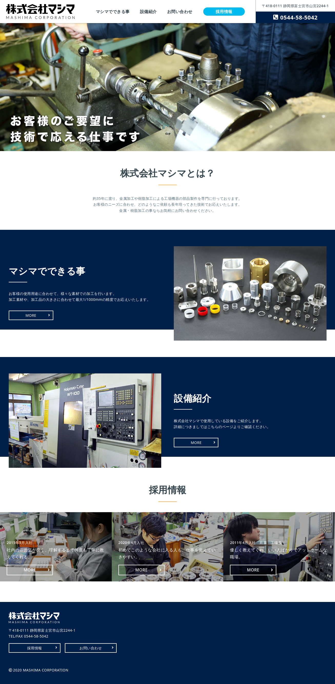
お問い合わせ (179, 11)
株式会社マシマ (40, 11)
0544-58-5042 (299, 17)
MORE (31, 315)
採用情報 (224, 11)
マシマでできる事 (113, 11)
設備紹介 (148, 11)
